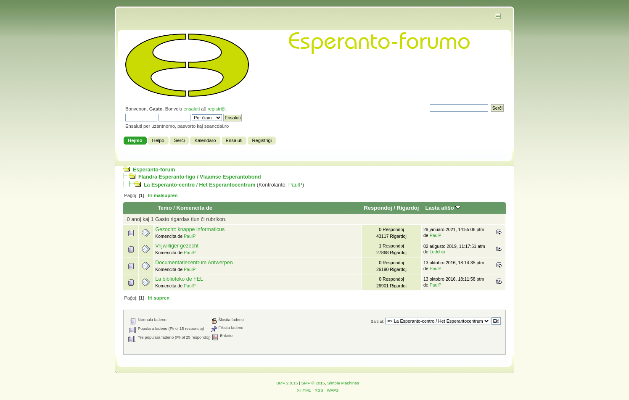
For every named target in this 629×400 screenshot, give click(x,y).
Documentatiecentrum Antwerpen (194, 263)
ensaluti (191, 108)
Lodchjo (437, 251)
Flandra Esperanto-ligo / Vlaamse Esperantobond (199, 177)
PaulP (295, 185)
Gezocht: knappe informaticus (190, 229)
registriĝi (216, 108)
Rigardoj (408, 208)
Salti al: (377, 321)
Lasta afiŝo (443, 208)
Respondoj (378, 208)
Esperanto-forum (154, 170)
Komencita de (194, 208)
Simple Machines (343, 383)
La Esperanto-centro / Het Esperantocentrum (199, 185)
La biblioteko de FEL (179, 279)
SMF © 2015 (313, 383)
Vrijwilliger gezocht (176, 246)
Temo (165, 208)
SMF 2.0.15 (287, 383)
